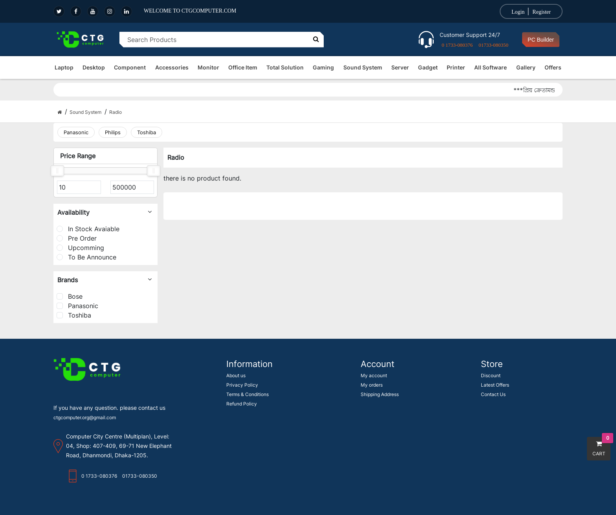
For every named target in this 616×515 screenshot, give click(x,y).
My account (374, 375)
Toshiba (146, 132)
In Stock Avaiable (88, 229)
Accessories (172, 67)
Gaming (323, 67)
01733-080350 (493, 45)
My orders (372, 385)
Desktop (93, 67)
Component (130, 67)
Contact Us (493, 394)
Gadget (428, 67)
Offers (552, 67)
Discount (490, 375)
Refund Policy (241, 404)
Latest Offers (495, 385)
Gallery (525, 67)
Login (518, 12)
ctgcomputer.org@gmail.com (84, 417)
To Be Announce (86, 257)
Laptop (64, 67)
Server (400, 67)
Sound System (362, 67)
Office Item (242, 67)
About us (236, 375)
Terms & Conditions (247, 394)
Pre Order (77, 238)
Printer (456, 67)
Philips (113, 132)
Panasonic (76, 132)
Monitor (208, 67)
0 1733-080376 (457, 45)
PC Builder (541, 40)
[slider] (57, 170)
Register (541, 12)
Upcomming (80, 248)
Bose (69, 296)
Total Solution (285, 67)
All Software (490, 67)
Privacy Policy (242, 385)
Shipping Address (380, 394)
